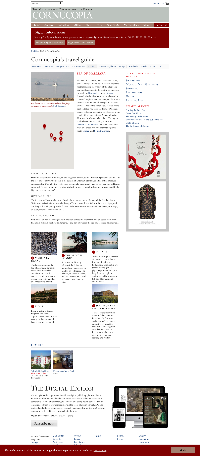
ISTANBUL (37, 66)
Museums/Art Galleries (142, 84)
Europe (122, 66)
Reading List (134, 100)
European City (62, 66)
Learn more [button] (100, 450)
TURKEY (92, 66)
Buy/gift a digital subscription (49, 42)
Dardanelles (93, 93)
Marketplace (131, 24)
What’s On (113, 24)
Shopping (132, 88)
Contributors (144, 442)
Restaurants (134, 92)
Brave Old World (134, 113)
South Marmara (101, 131)
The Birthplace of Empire (137, 126)
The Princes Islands (72, 257)
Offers (77, 24)
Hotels (37, 345)
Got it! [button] (183, 450)
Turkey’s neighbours (107, 66)
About (146, 24)
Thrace (86, 131)
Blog (88, 24)
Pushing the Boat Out (136, 110)
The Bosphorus (78, 66)
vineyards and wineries (87, 124)
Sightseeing (134, 80)
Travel (99, 24)
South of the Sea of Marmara (104, 307)
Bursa (39, 306)
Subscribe (161, 24)
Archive (48, 24)
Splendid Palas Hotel (40, 372)
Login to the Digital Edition (80, 42)
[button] (51, 138)
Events (120, 439)
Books (77, 439)
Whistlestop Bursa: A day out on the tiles (144, 119)
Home (36, 24)
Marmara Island (40, 259)
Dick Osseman (59, 106)
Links (160, 66)
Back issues (58, 442)
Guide (34, 51)
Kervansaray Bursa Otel (63, 371)
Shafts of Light (132, 123)
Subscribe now (44, 423)
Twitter (34, 442)
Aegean (109, 93)
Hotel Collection (148, 66)
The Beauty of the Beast (137, 116)
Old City (49, 66)
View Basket (158, 3)
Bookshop (64, 24)
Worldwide (133, 66)
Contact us (144, 439)
